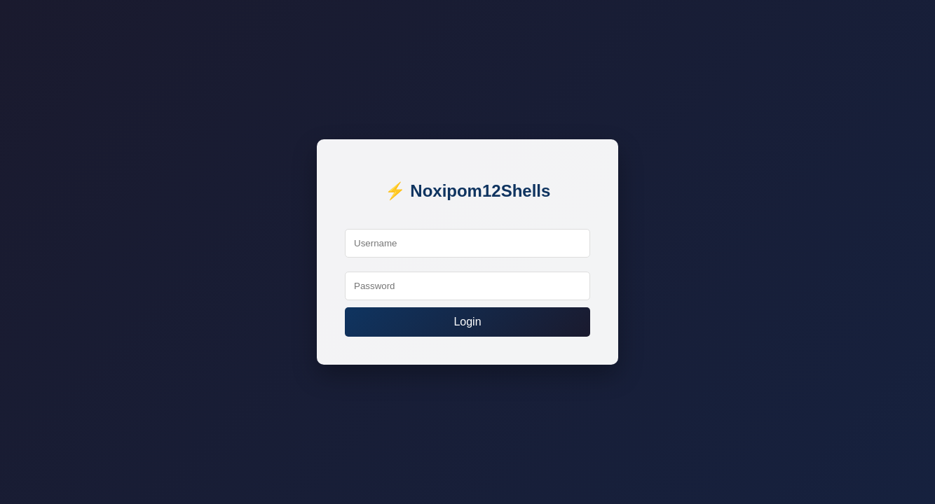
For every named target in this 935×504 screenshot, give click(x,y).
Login (467, 322)
